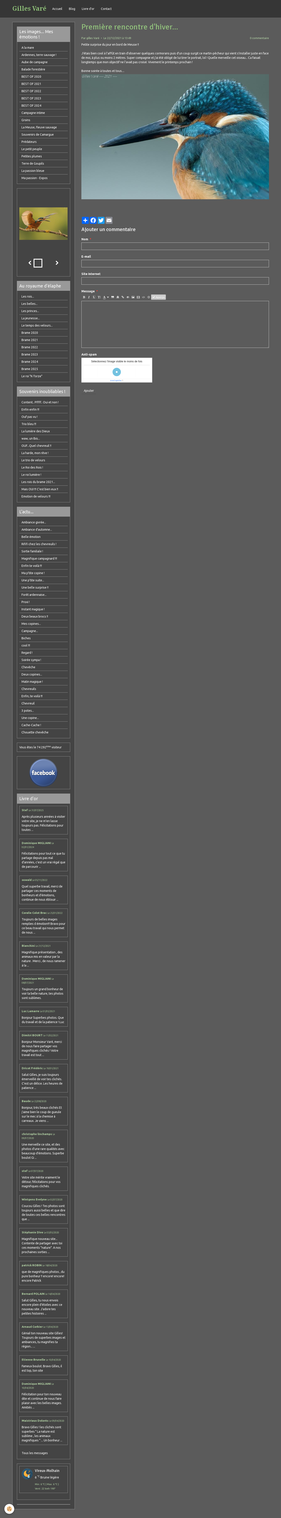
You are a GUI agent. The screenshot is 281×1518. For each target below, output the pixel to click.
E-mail (86, 256)
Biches (26, 638)
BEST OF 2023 (31, 98)
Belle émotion (31, 537)
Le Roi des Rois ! (32, 467)
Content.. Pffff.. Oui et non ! (40, 402)
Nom (84, 239)
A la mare (27, 47)
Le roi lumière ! (31, 474)
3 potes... (27, 710)
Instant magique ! (33, 609)
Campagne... (29, 631)
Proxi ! (25, 602)
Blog (72, 9)
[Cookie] (9, 1509)
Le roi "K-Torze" (31, 376)
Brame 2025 (29, 369)
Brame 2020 (29, 332)
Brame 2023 (29, 354)
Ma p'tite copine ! (33, 573)
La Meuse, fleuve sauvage (39, 127)
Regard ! (26, 652)
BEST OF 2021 (31, 84)
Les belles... (29, 303)
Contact (106, 9)
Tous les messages (35, 1453)
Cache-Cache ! (31, 725)
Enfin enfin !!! (30, 409)
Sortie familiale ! (32, 551)
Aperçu (158, 297)
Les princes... (30, 311)
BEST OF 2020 (31, 76)
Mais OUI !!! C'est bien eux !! (39, 489)
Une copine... (30, 718)
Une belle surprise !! (34, 587)
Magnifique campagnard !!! (39, 558)
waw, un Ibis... (30, 438)
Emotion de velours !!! (35, 496)
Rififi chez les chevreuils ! (38, 544)
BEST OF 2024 (31, 105)
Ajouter (89, 390)
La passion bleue (32, 170)
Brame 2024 (29, 361)
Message (88, 291)
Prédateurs (29, 142)
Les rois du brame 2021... (38, 482)
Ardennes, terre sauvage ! (38, 55)
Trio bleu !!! (28, 424)
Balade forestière (33, 69)
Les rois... (27, 296)
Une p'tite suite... (32, 580)
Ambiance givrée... (33, 522)
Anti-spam (89, 354)
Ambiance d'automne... (36, 529)
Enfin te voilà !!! (31, 566)
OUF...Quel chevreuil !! (36, 445)
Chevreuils (28, 689)
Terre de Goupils (32, 163)
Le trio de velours (33, 460)
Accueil (57, 9)
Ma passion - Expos (34, 178)
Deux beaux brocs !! (34, 616)
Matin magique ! (32, 681)
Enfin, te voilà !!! (32, 696)
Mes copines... (31, 623)
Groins (25, 120)
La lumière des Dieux (35, 431)
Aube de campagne (34, 62)
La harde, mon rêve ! (34, 453)
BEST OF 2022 (31, 91)
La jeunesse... (30, 318)
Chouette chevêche (34, 732)
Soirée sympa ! (31, 660)
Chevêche (28, 667)
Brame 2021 (29, 340)
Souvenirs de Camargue (37, 134)
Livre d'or (88, 9)
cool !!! (25, 645)
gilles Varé (92, 38)
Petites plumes (31, 156)
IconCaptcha (115, 380)
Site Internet (90, 274)
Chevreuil (28, 703)
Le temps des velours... (37, 325)
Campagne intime (33, 113)
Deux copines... (31, 674)
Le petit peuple (31, 149)
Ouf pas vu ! (29, 417)
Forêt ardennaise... (34, 594)
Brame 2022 (29, 347)
